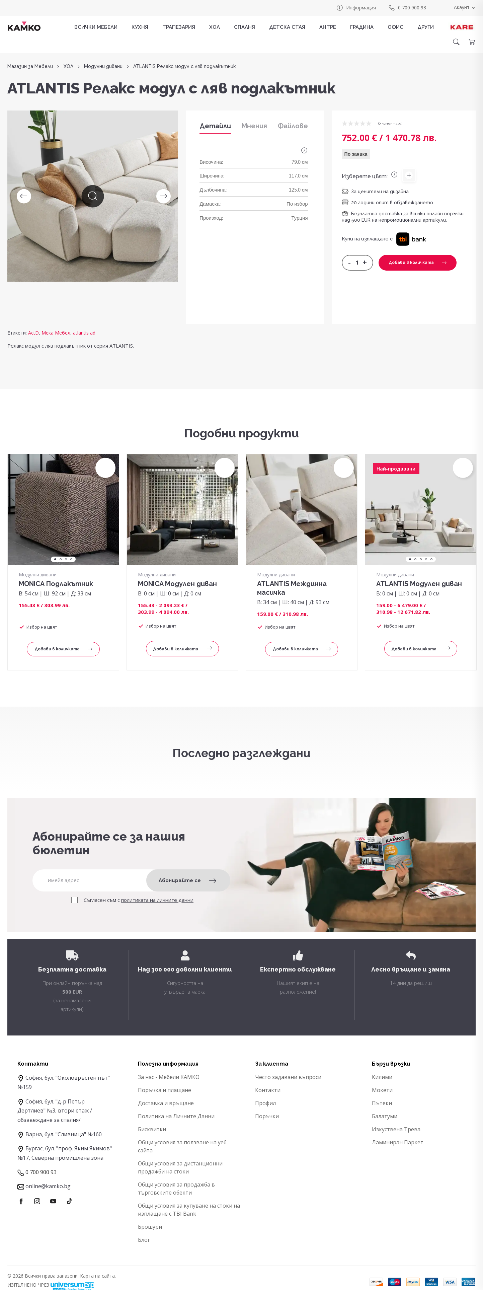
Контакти (267, 1090)
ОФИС (395, 27)
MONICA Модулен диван (177, 584)
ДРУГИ (425, 27)
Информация (356, 7)
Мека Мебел (56, 333)
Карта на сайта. (98, 1276)
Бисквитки (152, 1129)
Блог (144, 1239)
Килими (382, 1077)
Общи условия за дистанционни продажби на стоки (180, 1167)
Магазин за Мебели (30, 66)
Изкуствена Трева (396, 1129)
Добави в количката (418, 262)
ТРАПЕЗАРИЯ (178, 27)
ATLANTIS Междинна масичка (292, 588)
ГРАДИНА (362, 27)
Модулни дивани (103, 66)
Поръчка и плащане (164, 1090)
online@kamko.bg (48, 1186)
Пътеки (382, 1103)
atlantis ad (84, 333)
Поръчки (267, 1116)
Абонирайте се (187, 880)
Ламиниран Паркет (397, 1142)
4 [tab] (71, 559)
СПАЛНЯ (244, 27)
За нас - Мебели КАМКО (168, 1077)
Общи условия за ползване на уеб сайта (182, 1146)
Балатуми (384, 1116)
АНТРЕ (327, 27)
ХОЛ (214, 27)
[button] (411, 239)
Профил (265, 1103)
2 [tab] (61, 559)
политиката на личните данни (157, 900)
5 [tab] (431, 559)
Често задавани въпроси (288, 1077)
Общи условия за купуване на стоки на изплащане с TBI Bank (189, 1209)
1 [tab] (55, 559)
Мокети (382, 1090)
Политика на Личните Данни (176, 1116)
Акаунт (462, 7)
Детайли (215, 126)
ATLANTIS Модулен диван (419, 584)
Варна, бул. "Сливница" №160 (63, 1134)
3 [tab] (66, 559)
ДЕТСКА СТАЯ (287, 27)
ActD (33, 333)
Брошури (150, 1226)
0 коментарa (390, 123)
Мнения (254, 126)
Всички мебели (95, 27)
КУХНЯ (140, 27)
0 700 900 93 (407, 7)
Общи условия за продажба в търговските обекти (176, 1188)
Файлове (293, 126)
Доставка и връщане (166, 1103)
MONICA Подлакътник (56, 584)
